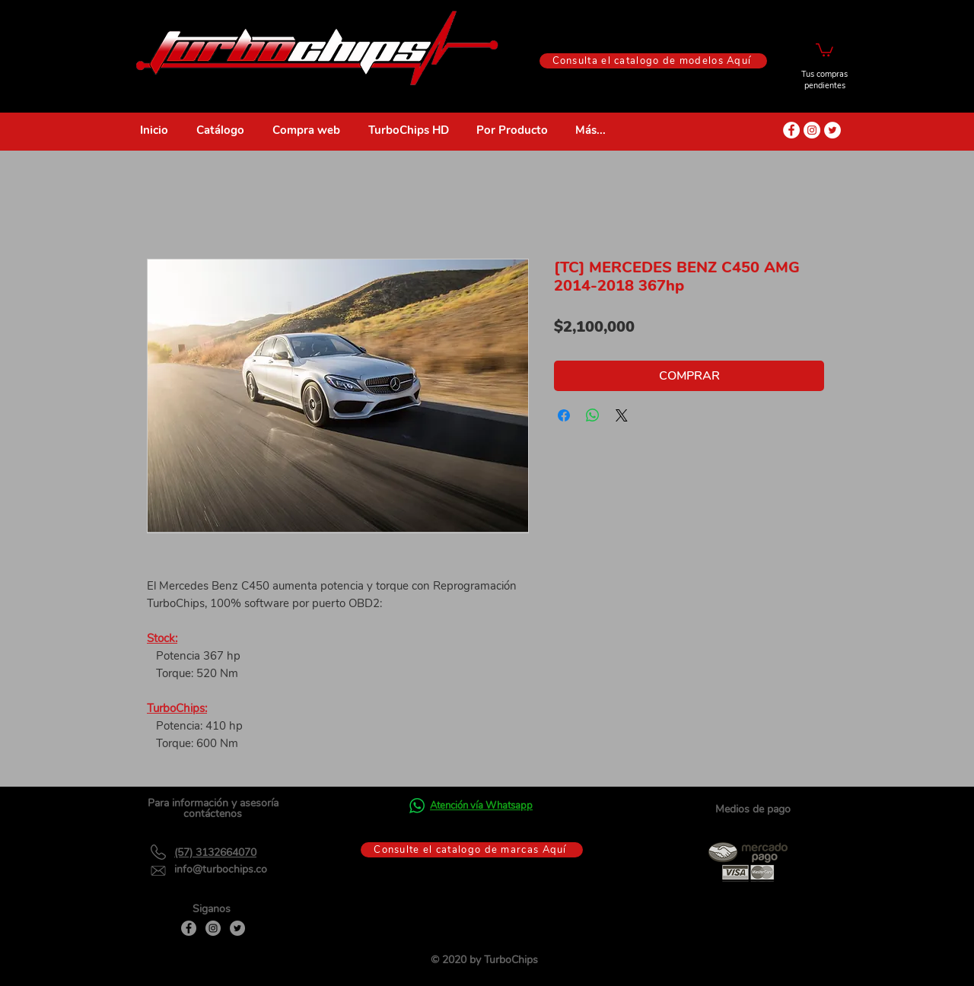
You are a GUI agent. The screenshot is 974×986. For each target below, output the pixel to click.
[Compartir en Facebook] (564, 415)
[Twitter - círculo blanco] (832, 130)
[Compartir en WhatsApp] (593, 415)
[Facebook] (188, 928)
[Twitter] (237, 928)
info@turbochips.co (220, 869)
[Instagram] (213, 928)
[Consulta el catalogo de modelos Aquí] (653, 60)
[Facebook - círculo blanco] (791, 130)
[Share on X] (622, 415)
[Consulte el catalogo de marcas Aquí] (472, 849)
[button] (824, 49)
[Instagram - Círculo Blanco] (812, 130)
